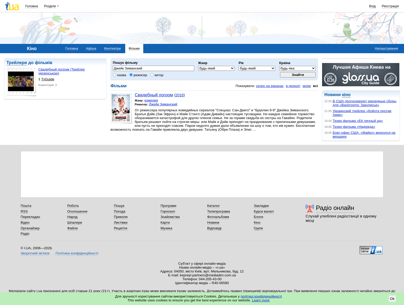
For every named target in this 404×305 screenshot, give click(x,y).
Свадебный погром (154, 94)
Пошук (119, 206)
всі (315, 86)
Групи (258, 228)
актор (156, 75)
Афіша (91, 48)
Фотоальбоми (218, 217)
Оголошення (77, 211)
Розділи (50, 6)
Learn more (261, 300)
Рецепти (120, 228)
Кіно (257, 222)
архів (306, 86)
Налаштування (386, 48)
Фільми (134, 48)
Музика (166, 228)
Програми (168, 206)
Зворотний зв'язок (35, 253)
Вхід (372, 6)
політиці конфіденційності (261, 296)
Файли (72, 228)
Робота (73, 206)
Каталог (213, 206)
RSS (24, 211)
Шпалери (74, 222)
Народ (72, 217)
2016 (179, 95)
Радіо (25, 234)
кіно (346, 94)
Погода (119, 211)
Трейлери (16, 62)
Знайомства (170, 217)
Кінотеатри (112, 48)
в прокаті (293, 86)
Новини (213, 222)
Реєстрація (390, 6)
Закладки (261, 206)
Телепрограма (218, 211)
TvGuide (46, 79)
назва (119, 75)
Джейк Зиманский (163, 104)
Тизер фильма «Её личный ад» (358, 121)
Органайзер (30, 228)
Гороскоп (168, 211)
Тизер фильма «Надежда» (354, 127)
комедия (151, 100)
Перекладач (30, 217)
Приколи (121, 217)
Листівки (121, 222)
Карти (165, 222)
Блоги (258, 217)
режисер (138, 75)
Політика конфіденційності (77, 253)
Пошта (26, 206)
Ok (392, 299)
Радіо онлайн (335, 207)
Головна (31, 6)
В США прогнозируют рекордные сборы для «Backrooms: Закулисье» (364, 103)
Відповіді (214, 228)
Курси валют (264, 211)
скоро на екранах (269, 86)
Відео (25, 222)
